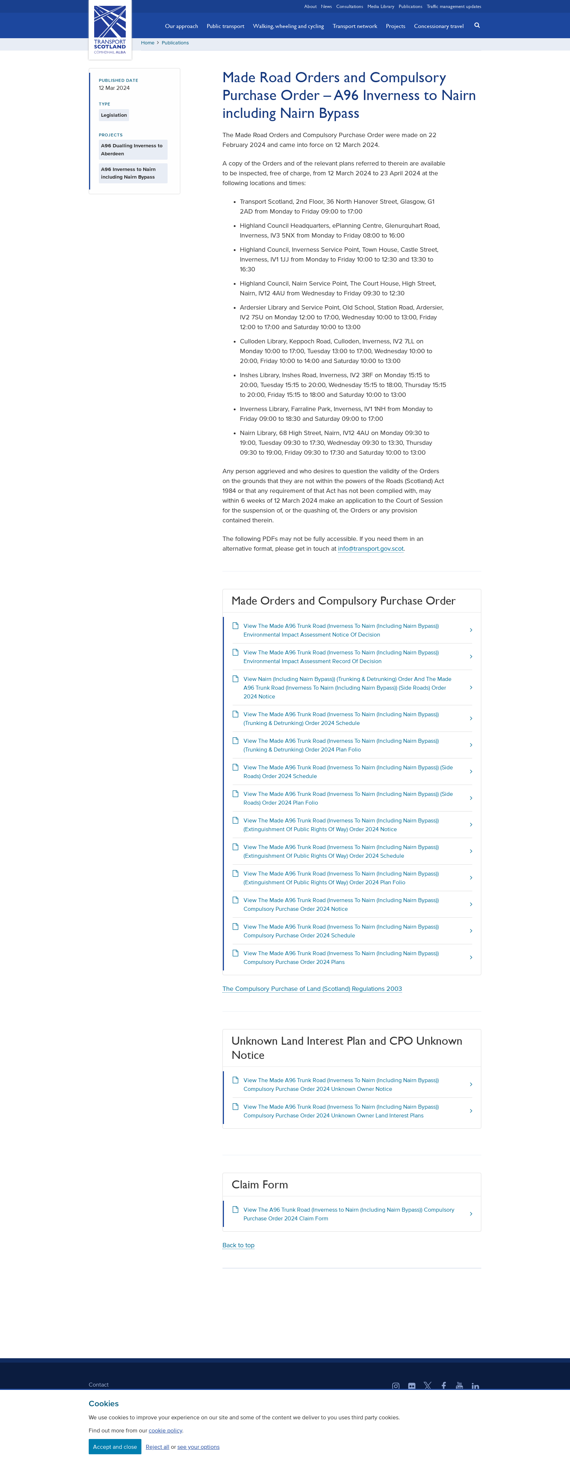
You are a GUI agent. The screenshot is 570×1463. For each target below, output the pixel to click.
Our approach (181, 25)
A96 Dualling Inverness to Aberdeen (131, 152)
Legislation (114, 117)
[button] (475, 24)
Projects (395, 25)
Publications (410, 6)
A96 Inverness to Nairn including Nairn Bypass (128, 176)
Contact (99, 1387)
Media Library (381, 6)
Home (147, 45)
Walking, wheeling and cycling (288, 25)
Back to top (238, 1247)
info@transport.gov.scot (371, 551)
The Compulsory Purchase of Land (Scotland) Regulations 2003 (312, 991)
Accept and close (115, 1446)
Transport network (355, 25)
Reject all (157, 1446)
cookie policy (165, 1430)
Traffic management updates (454, 6)
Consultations (349, 6)
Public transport (225, 25)
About (310, 6)
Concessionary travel (439, 25)
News (326, 6)
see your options (198, 1446)
